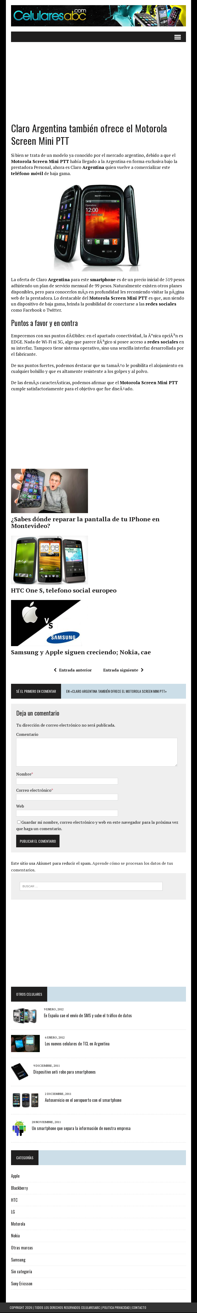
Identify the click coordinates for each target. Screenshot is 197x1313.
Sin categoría (20, 1272)
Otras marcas (21, 1248)
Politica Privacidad (116, 1308)
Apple (14, 1176)
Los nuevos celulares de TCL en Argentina (76, 1044)
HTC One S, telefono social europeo (62, 590)
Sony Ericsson (20, 1284)
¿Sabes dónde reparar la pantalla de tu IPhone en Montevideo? (84, 522)
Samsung (17, 1260)
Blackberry (18, 1188)
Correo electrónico (32, 790)
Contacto (139, 1308)
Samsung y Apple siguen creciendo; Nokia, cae (80, 652)
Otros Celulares (28, 994)
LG (12, 1212)
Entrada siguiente (123, 670)
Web (19, 806)
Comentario (26, 734)
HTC (13, 1200)
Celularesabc (90, 1308)
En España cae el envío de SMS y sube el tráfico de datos (87, 1016)
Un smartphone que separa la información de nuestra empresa (80, 1129)
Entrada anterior (73, 670)
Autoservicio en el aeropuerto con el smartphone (82, 1100)
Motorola (17, 1224)
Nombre (22, 774)
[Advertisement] (98, 86)
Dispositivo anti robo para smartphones (63, 1072)
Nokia (14, 1236)
